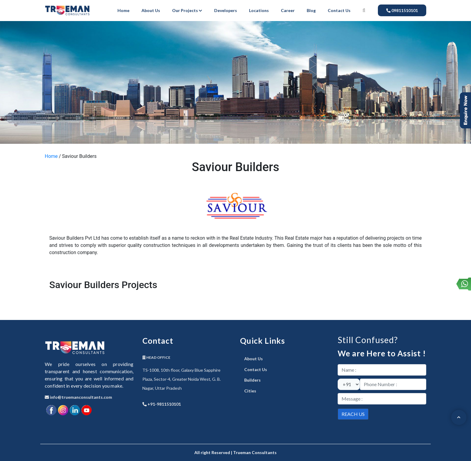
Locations (259, 10)
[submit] (353, 414)
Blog (311, 10)
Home (123, 10)
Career (288, 10)
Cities (250, 390)
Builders (252, 380)
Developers (225, 10)
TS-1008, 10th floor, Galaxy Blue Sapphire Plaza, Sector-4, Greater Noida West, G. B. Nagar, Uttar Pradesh (181, 379)
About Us (150, 10)
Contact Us (339, 10)
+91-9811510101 (161, 404)
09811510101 (402, 10)
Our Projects (187, 10)
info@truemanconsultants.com (78, 397)
